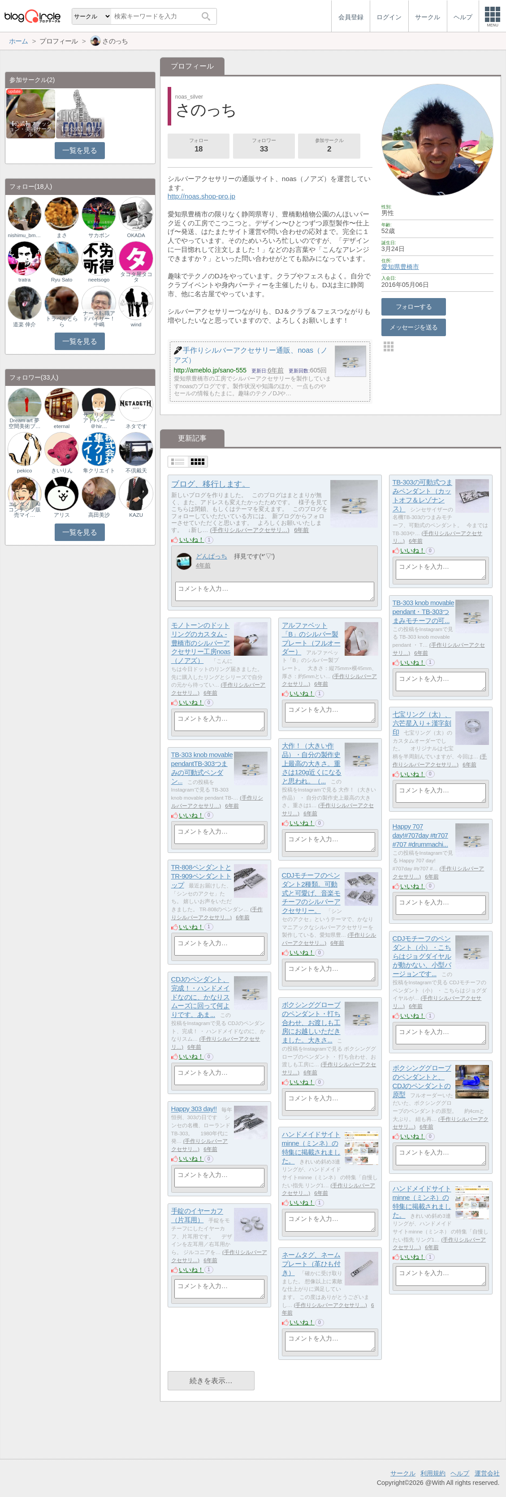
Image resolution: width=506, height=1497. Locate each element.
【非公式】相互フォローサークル (80, 131)
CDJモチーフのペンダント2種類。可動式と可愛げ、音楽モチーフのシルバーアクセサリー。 (311, 893)
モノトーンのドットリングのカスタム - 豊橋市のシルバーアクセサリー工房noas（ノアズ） (201, 643)
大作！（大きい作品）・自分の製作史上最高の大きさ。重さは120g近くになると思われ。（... (312, 763)
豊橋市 (409, 266)
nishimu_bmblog (24, 235)
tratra (24, 279)
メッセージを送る (413, 327)
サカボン (99, 235)
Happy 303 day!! (194, 1109)
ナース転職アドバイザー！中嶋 (99, 319)
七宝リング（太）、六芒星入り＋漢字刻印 (422, 723)
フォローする (414, 306)
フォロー (198, 146)
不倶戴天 (136, 470)
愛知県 (390, 266)
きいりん (62, 470)
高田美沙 (99, 515)
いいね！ (191, 539)
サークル (402, 1473)
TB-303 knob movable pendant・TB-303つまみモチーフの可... (423, 611)
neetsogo (98, 279)
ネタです (136, 426)
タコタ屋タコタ (136, 277)
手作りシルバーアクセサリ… (250, 530)
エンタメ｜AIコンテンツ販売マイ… (25, 510)
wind (136, 324)
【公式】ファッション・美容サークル (30, 129)
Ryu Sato (61, 279)
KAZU (136, 515)
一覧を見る (79, 150)
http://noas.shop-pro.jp (201, 196)
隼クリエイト (99, 470)
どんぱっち (211, 556)
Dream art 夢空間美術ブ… (25, 423)
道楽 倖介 (24, 324)
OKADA (136, 235)
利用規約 (432, 1473)
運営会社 (487, 1473)
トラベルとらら (62, 321)
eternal (61, 426)
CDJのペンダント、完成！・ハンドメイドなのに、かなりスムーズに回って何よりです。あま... (200, 997)
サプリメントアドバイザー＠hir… (99, 420)
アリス (62, 515)
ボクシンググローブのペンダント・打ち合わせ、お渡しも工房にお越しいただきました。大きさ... (311, 1022)
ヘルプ (459, 1473)
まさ (61, 235)
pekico (24, 470)
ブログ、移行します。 (210, 484)
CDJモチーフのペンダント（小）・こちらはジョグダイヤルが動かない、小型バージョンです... (422, 956)
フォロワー (264, 146)
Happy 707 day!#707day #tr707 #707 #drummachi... (420, 835)
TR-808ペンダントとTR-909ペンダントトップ (201, 876)
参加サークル (329, 146)
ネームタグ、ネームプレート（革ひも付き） (311, 1263)
